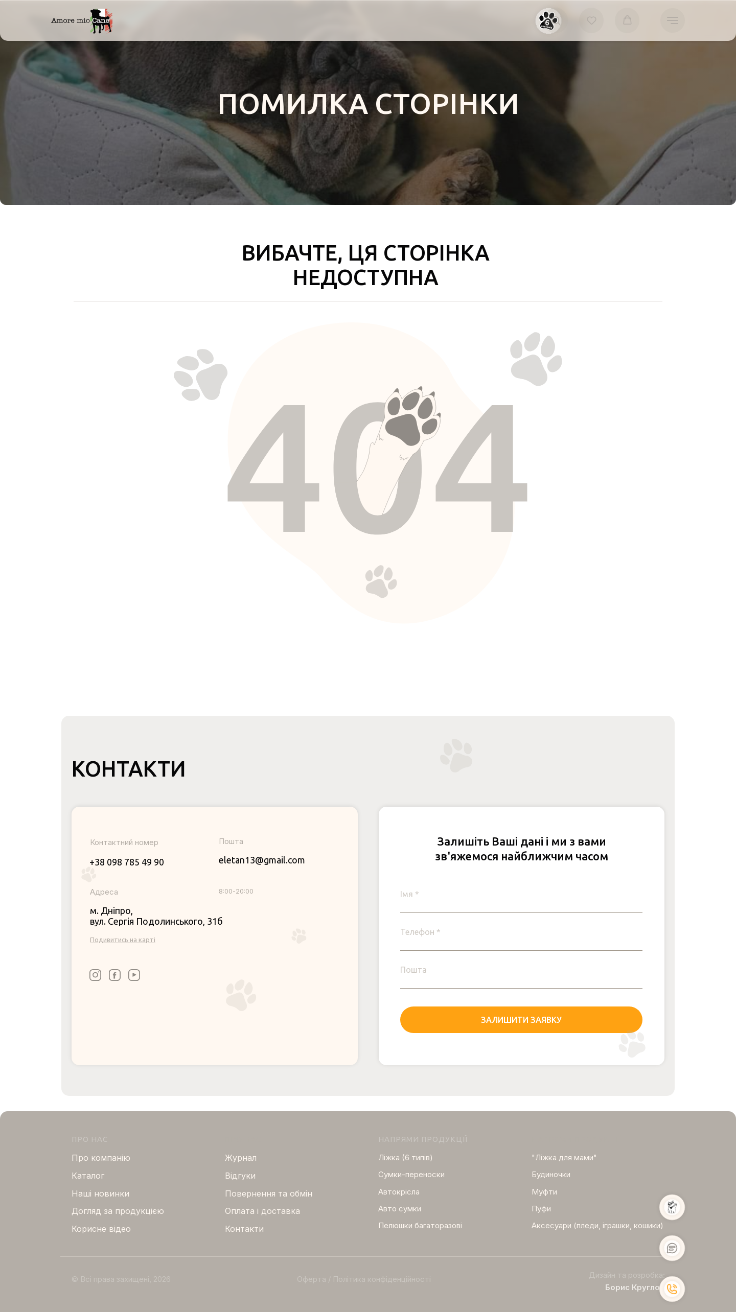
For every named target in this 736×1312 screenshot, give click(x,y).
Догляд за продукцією (118, 1211)
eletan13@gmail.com (262, 860)
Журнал (241, 1158)
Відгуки (240, 1175)
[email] (521, 970)
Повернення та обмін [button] (268, 1193)
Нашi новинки (100, 1193)
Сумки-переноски (411, 1174)
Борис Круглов (634, 1287)
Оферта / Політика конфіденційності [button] (364, 1279)
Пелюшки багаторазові (420, 1225)
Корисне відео (101, 1229)
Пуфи (541, 1208)
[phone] (521, 932)
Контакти (244, 1229)
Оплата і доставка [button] (262, 1211)
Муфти (544, 1192)
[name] (521, 894)
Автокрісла (399, 1192)
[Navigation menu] (672, 20)
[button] (556, 20)
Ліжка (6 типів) (405, 1157)
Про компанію (101, 1158)
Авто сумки (399, 1208)
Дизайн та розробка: (627, 1275)
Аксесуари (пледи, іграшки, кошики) (597, 1225)
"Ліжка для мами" (564, 1157)
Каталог (88, 1175)
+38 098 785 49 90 (126, 862)
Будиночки (551, 1174)
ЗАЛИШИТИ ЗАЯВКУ (521, 1019)
